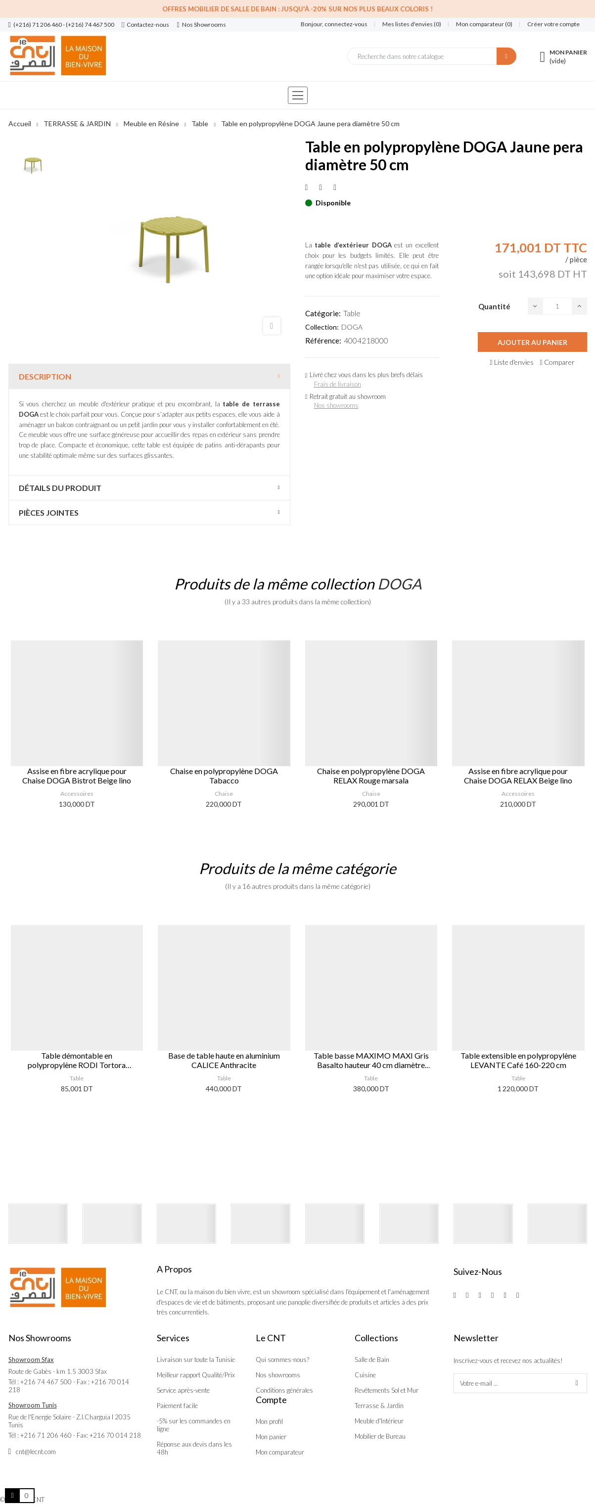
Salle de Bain (372, 1359)
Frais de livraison (337, 384)
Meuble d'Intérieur (379, 1421)
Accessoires (76, 793)
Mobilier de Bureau (380, 1436)
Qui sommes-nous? (282, 1359)
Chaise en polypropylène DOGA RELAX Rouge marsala (371, 775)
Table (352, 313)
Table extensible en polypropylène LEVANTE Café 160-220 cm (518, 1060)
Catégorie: (323, 313)
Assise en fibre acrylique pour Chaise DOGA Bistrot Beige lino (76, 775)
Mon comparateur (280, 1452)
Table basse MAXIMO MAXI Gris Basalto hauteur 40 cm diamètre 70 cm (371, 1060)
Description (45, 376)
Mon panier (271, 1437)
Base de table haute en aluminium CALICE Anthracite (224, 1060)
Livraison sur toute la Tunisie (196, 1359)
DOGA (352, 327)
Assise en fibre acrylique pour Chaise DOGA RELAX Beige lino (518, 775)
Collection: (322, 327)
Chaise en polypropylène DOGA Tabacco (224, 775)
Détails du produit (60, 487)
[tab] (149, 376)
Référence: (323, 340)
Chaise (224, 793)
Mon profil (269, 1421)
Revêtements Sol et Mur (386, 1390)
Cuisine (365, 1375)
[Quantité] (557, 306)
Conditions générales (284, 1390)
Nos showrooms (336, 405)
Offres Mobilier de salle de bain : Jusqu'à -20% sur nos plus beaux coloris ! (297, 9)
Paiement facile (177, 1406)
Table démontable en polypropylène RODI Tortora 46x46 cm (77, 1060)
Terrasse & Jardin (379, 1406)
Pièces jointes (49, 512)
